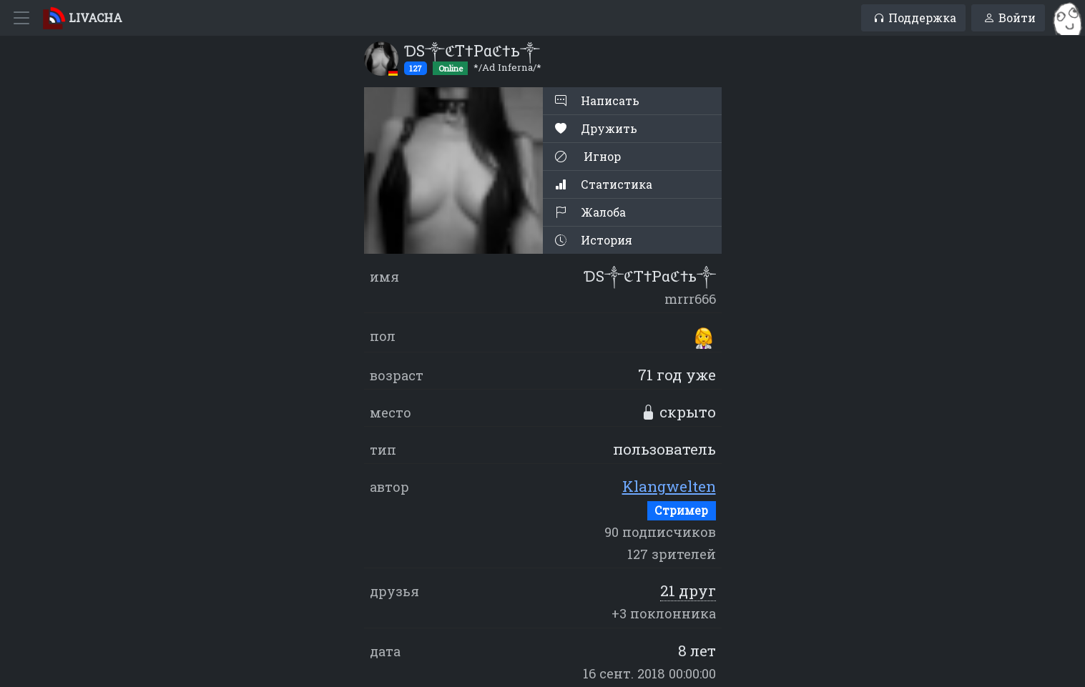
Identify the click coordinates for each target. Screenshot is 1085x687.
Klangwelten (669, 486)
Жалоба (590, 211)
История (593, 239)
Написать (597, 100)
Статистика (603, 184)
